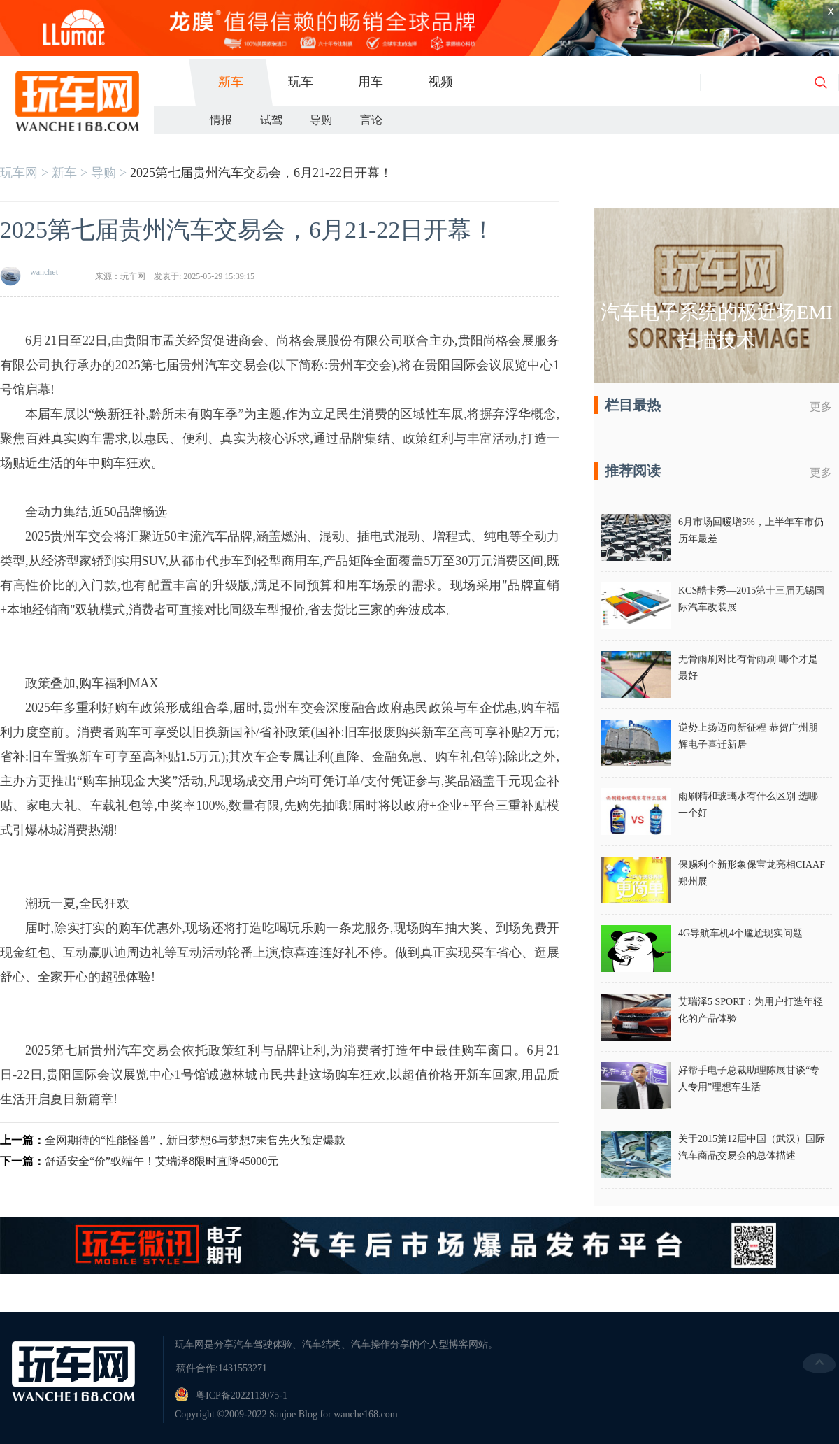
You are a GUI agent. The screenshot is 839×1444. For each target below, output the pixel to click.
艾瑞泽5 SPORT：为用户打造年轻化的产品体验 (750, 1010)
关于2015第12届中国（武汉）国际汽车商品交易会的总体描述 (751, 1147)
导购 (321, 120)
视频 (440, 82)
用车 (370, 82)
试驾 (271, 120)
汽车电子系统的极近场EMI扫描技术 (716, 326)
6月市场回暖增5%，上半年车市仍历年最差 (751, 530)
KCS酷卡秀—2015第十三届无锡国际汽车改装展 (751, 599)
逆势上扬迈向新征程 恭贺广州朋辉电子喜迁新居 (748, 736)
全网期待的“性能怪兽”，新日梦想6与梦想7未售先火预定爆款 (195, 1140)
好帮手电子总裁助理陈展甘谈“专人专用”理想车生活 (748, 1078)
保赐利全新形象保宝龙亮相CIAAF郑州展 (751, 873)
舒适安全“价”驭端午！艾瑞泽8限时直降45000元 (161, 1161)
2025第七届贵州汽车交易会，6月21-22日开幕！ (261, 173)
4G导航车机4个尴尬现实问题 (740, 933)
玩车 (300, 82)
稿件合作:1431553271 (221, 1368)
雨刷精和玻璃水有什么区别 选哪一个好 (748, 804)
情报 (221, 120)
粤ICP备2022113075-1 (241, 1395)
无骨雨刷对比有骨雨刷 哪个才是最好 (748, 667)
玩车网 (19, 173)
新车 (230, 82)
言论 (371, 120)
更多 (821, 407)
